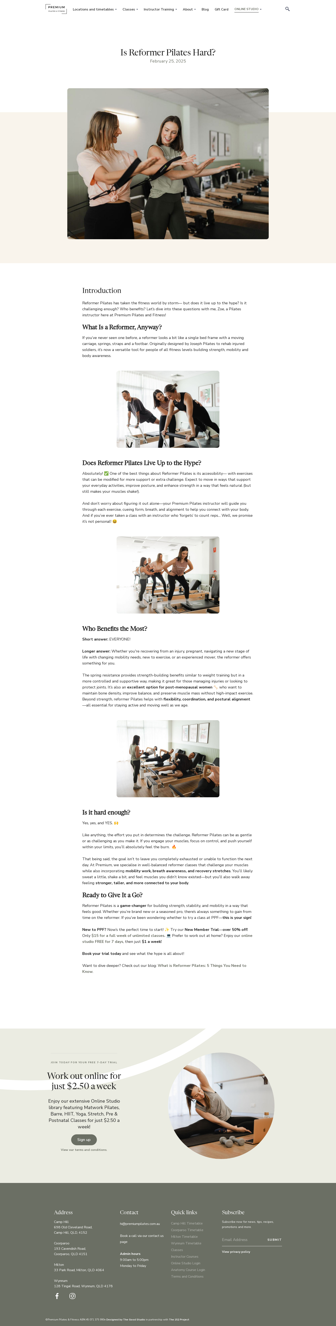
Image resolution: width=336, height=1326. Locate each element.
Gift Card (221, 9)
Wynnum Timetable (186, 1243)
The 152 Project (179, 1319)
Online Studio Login (185, 1263)
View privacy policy (236, 1252)
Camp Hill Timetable (187, 1223)
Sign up (84, 1139)
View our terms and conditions (83, 1150)
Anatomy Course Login (188, 1270)
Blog (205, 9)
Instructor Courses (184, 1256)
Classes (177, 1250)
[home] (56, 9)
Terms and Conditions (187, 1276)
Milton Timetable (184, 1236)
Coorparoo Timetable (187, 1230)
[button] (95, 9)
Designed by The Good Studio (125, 1319)
